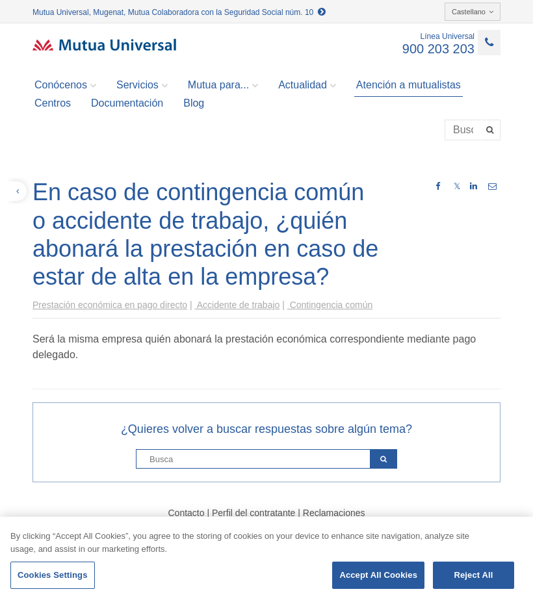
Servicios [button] (142, 85)
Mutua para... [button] (223, 85)
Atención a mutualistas (408, 84)
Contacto (186, 513)
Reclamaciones (334, 513)
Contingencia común (330, 305)
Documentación (127, 103)
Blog (193, 103)
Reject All (473, 575)
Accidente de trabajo (237, 305)
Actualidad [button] (307, 85)
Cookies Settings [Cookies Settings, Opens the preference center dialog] (53, 575)
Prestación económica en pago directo (109, 305)
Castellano (472, 12)
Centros (52, 103)
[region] (266, 557)
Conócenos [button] (65, 85)
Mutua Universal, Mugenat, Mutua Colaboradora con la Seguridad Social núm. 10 (179, 12)
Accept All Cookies (378, 575)
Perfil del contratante (253, 513)
